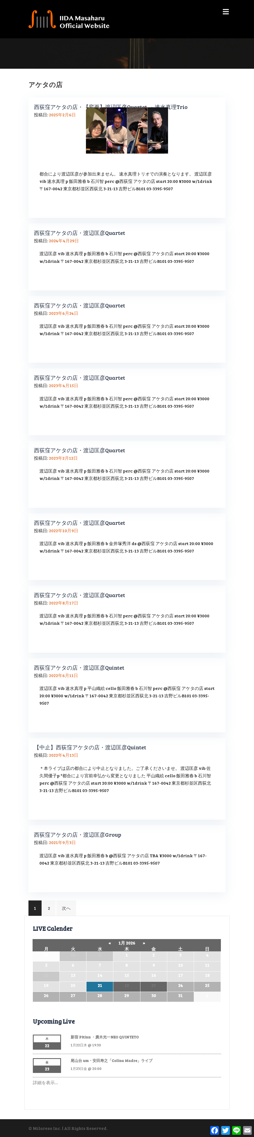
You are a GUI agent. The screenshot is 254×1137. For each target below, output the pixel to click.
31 (100, 955)
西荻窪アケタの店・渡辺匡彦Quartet (79, 233)
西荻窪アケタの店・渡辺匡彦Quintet (79, 667)
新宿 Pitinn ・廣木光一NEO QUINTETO (105, 1037)
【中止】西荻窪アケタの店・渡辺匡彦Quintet (90, 747)
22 (127, 985)
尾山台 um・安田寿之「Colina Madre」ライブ (111, 1060)
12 (46, 975)
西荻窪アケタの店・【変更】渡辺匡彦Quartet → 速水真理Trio (110, 107)
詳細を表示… (45, 1082)
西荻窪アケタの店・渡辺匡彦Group (77, 834)
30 (73, 955)
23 (153, 985)
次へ (66, 908)
